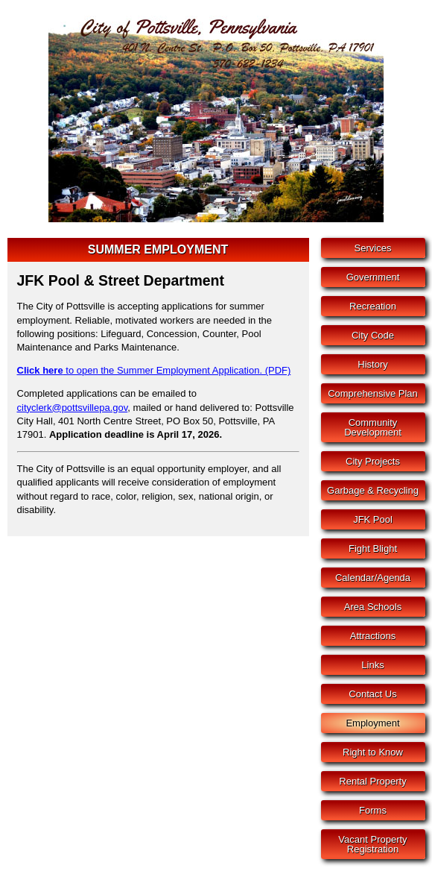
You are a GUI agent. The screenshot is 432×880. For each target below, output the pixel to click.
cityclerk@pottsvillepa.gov (72, 407)
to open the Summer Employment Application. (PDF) (154, 370)
